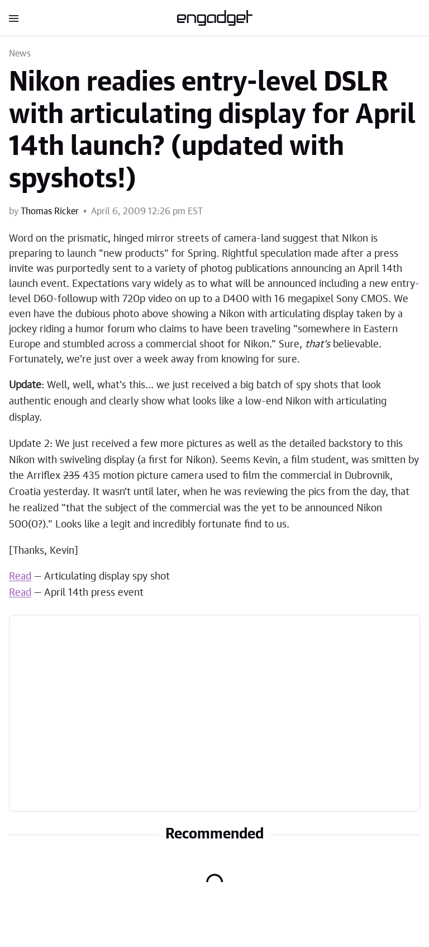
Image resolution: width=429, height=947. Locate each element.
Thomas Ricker (50, 211)
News (20, 53)
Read (20, 577)
